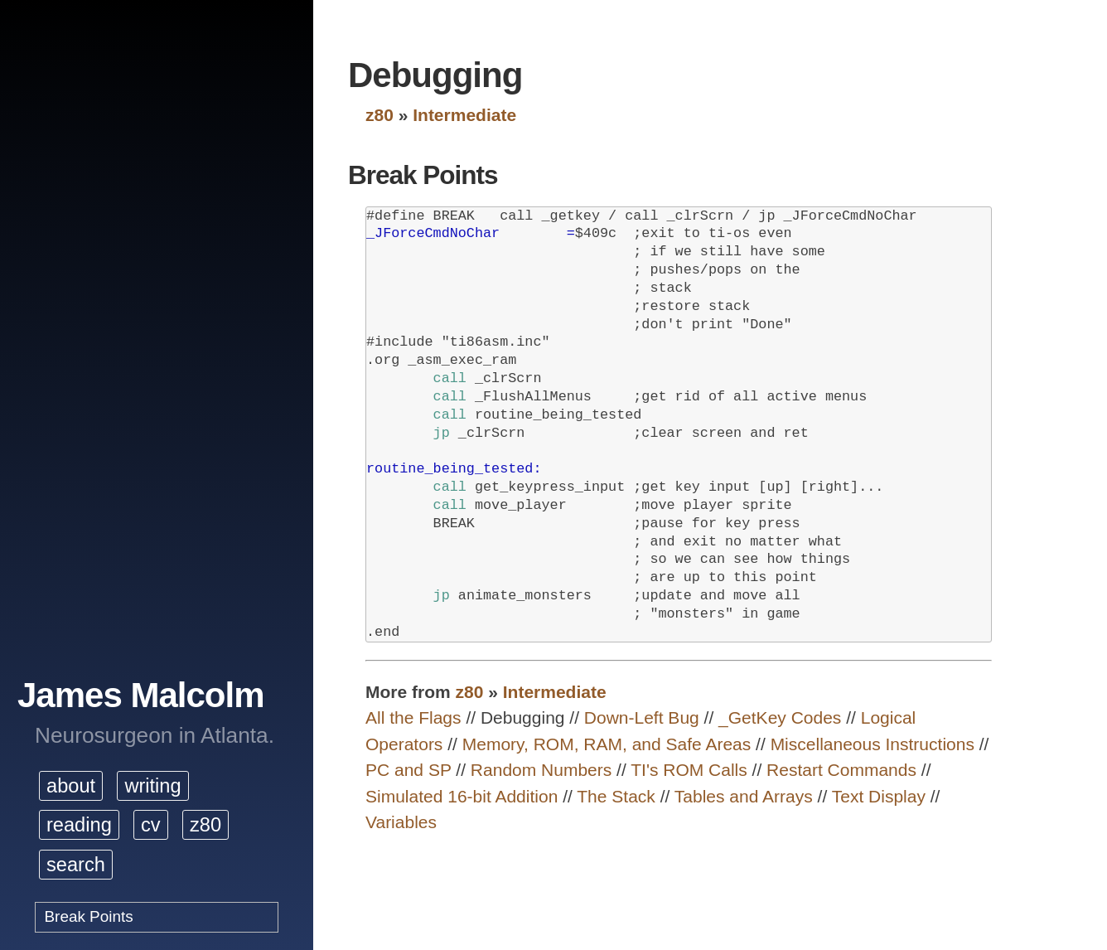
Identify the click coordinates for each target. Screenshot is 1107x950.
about (70, 786)
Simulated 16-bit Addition (461, 796)
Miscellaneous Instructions (872, 744)
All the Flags (413, 717)
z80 (205, 825)
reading (79, 825)
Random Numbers (541, 769)
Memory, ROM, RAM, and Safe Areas (607, 744)
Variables (401, 821)
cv (151, 825)
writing (152, 786)
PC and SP (408, 769)
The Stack (616, 796)
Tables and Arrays (743, 796)
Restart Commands (841, 769)
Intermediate (464, 114)
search (75, 864)
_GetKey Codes (779, 717)
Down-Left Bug (641, 717)
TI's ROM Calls (689, 769)
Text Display (879, 796)
